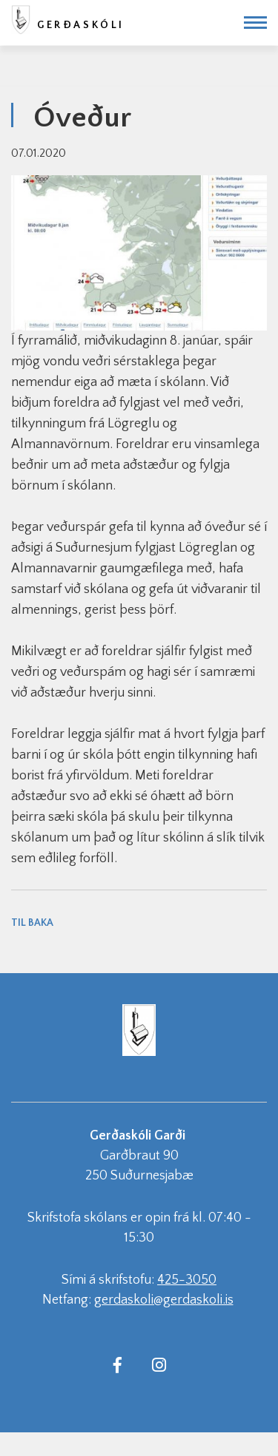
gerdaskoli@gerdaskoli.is (164, 1300)
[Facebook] (118, 1364)
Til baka (32, 923)
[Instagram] (159, 1364)
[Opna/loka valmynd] (255, 22)
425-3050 (186, 1280)
